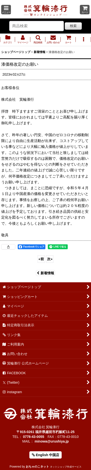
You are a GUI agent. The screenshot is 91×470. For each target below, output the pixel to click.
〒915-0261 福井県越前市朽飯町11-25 (45, 432)
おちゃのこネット (37, 466)
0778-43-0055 (33, 437)
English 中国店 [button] (45, 455)
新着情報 (45, 273)
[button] (6, 9)
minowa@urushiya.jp (51, 441)
